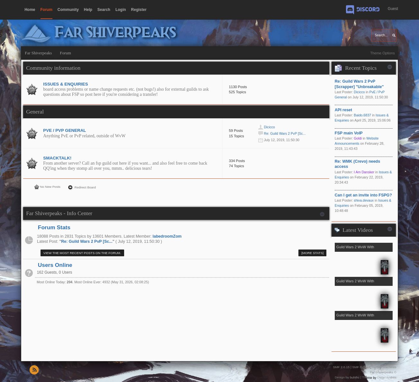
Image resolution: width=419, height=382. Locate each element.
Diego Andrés (386, 377)
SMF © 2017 (361, 367)
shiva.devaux (364, 200)
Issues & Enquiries (65, 84)
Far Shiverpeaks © (383, 372)
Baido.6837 (362, 115)
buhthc (355, 377)
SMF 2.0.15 (341, 367)
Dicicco (269, 127)
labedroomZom (167, 236)
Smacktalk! (57, 158)
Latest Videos (357, 230)
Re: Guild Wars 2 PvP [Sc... (285, 133)
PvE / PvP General (64, 130)
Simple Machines (384, 367)
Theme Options (382, 53)
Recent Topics (361, 68)
